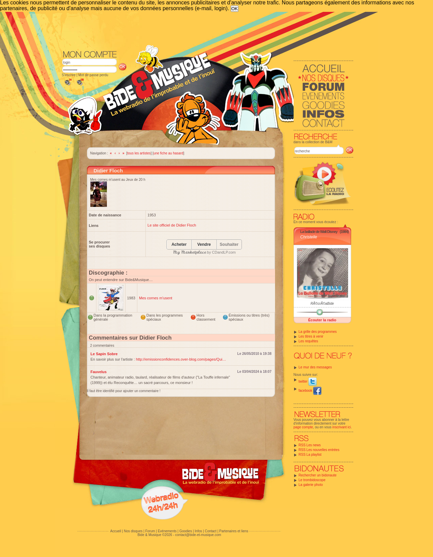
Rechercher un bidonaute (318, 475)
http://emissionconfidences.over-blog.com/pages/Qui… (181, 359)
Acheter (179, 244)
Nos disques (133, 531)
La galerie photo (311, 485)
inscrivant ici (342, 427)
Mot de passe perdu (93, 75)
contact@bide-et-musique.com (198, 535)
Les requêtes (308, 341)
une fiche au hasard (168, 153)
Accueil (115, 531)
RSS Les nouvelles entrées (319, 450)
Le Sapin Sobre (104, 354)
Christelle (308, 237)
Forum (150, 531)
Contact (210, 531)
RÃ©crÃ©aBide (322, 303)
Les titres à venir (311, 336)
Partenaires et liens (233, 531)
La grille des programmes (318, 332)
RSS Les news (310, 445)
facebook (310, 390)
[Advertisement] (208, 30)
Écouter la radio (322, 320)
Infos (198, 531)
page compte (303, 427)
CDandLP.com (224, 252)
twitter (308, 381)
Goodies (185, 531)
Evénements (167, 531)
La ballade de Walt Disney (319, 232)
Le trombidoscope (312, 480)
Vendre (204, 244)
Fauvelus (99, 372)
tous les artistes (139, 153)
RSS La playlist (310, 454)
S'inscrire (69, 75)
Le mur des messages (315, 367)
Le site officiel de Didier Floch (171, 225)
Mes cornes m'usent (155, 298)
